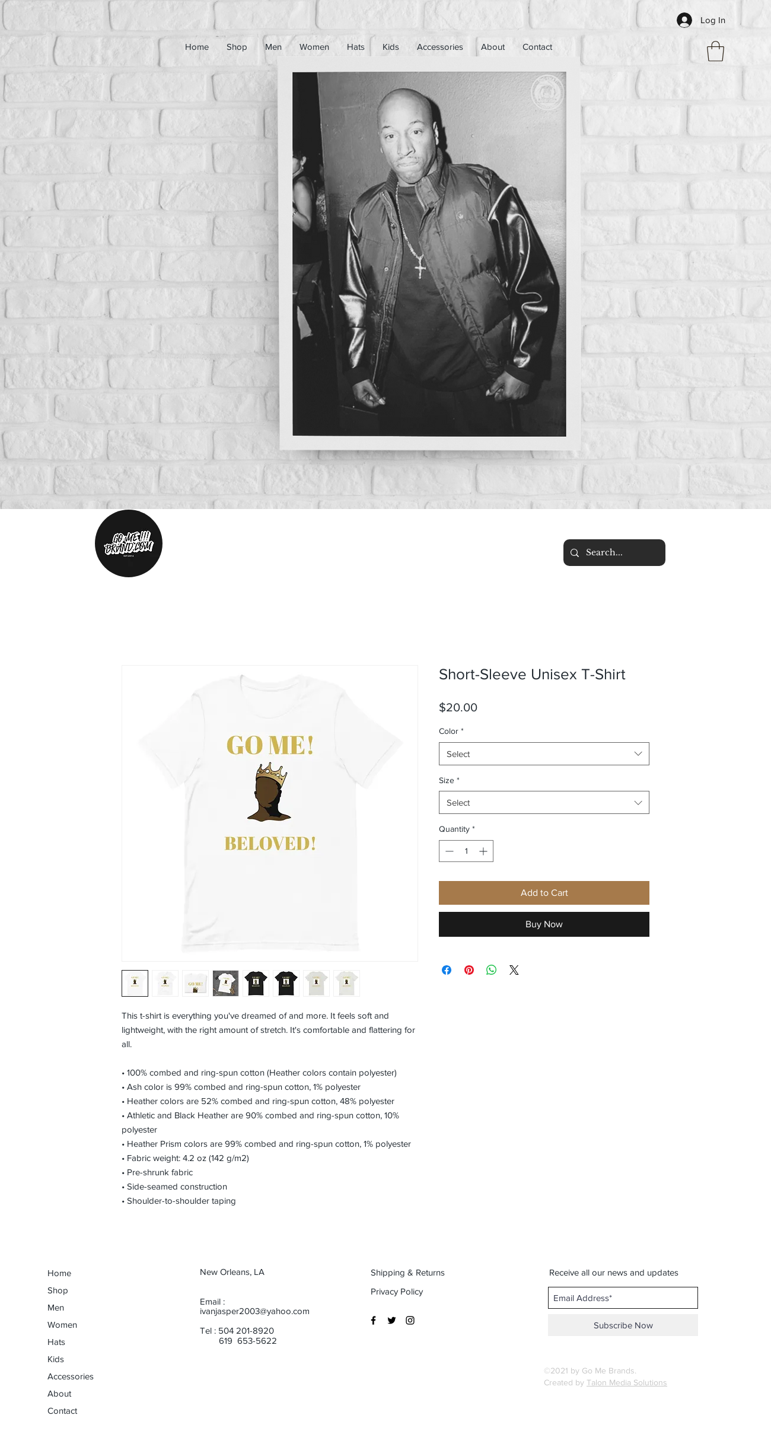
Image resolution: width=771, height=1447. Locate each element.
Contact (62, 1410)
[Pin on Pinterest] (469, 970)
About (59, 1393)
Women (62, 1324)
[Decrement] (448, 851)
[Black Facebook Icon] (373, 1320)
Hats (56, 1342)
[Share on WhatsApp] (492, 970)
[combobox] (544, 753)
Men (55, 1307)
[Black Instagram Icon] (410, 1320)
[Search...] (613, 552)
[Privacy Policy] (397, 1291)
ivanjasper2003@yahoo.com (255, 1311)
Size (449, 780)
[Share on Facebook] (446, 970)
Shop (57, 1290)
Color (451, 731)
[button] (715, 51)
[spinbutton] (466, 851)
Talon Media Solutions (627, 1382)
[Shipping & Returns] (408, 1272)
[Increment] (484, 851)
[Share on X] (514, 970)
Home (59, 1273)
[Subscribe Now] (623, 1325)
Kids (55, 1359)
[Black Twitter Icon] (391, 1320)
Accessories (70, 1376)
